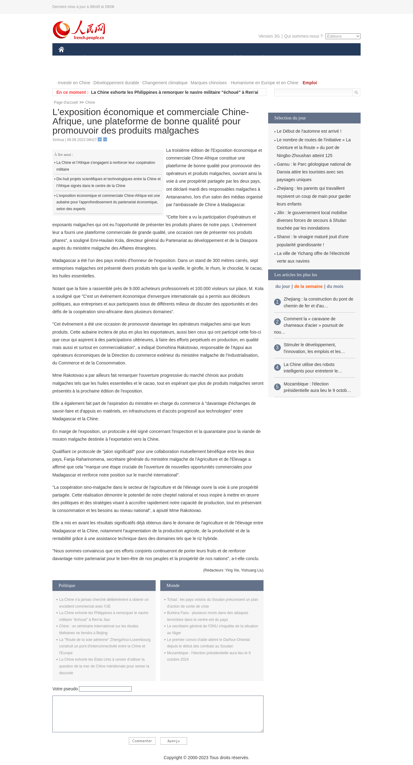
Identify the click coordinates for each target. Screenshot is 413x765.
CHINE (69, 58)
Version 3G (269, 36)
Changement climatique (165, 82)
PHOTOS (71, 70)
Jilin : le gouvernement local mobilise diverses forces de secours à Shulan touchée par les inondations (312, 220)
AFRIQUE (150, 58)
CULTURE (205, 58)
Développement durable (116, 82)
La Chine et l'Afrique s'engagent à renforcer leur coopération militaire (105, 166)
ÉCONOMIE (96, 58)
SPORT (284, 58)
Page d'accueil (66, 102)
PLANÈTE (259, 58)
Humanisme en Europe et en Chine (264, 82)
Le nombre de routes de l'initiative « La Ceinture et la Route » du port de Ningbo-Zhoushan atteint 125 (314, 147)
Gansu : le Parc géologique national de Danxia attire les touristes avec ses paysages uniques (314, 172)
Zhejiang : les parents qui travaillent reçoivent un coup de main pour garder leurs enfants (314, 196)
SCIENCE (177, 58)
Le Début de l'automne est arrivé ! (309, 131)
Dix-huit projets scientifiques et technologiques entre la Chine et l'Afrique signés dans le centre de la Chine (108, 182)
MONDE (124, 58)
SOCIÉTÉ (232, 58)
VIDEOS (96, 70)
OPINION (339, 58)
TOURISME (310, 58)
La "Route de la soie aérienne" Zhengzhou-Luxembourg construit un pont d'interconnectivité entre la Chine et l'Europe (104, 646)
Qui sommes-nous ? (303, 36)
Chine (90, 102)
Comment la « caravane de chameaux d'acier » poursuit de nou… (309, 325)
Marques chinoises (209, 82)
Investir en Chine (74, 82)
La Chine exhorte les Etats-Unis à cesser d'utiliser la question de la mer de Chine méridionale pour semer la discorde (104, 666)
